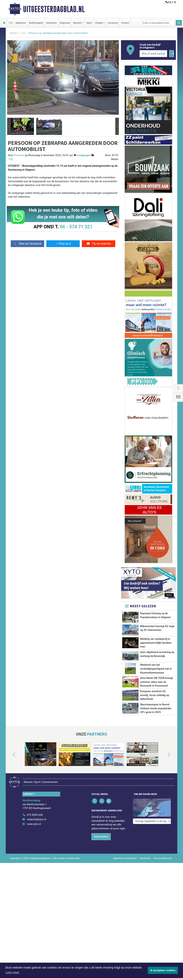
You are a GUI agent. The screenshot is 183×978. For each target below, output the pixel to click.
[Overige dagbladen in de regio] (152, 821)
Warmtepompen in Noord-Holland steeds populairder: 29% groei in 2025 (156, 708)
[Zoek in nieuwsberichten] (158, 23)
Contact (125, 22)
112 (11, 22)
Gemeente (51, 22)
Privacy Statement (163, 858)
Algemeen (21, 22)
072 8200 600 (35, 814)
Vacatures (113, 22)
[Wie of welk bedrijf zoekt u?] (153, 53)
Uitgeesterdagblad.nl (54, 9)
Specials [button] (77, 22)
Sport (89, 22)
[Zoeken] (179, 23)
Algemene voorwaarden (125, 858)
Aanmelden (101, 836)
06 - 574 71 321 (76, 226)
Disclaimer (145, 858)
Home (13, 33)
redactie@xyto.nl (36, 819)
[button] (9, 126)
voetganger (83, 155)
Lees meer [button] (12, 972)
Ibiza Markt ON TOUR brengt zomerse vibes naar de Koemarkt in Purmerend (156, 682)
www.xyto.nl (34, 824)
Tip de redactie (98, 243)
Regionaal (65, 22)
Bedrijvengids (36, 22)
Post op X (63, 243)
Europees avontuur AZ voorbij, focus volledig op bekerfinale (154, 695)
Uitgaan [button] (99, 22)
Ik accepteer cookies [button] (162, 970)
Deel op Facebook (27, 243)
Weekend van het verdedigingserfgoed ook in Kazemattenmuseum (156, 668)
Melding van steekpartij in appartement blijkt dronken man (155, 642)
